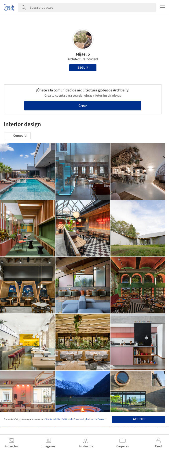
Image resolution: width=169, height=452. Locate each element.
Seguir (82, 67)
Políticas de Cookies (95, 419)
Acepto (138, 419)
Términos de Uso (53, 419)
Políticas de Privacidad (73, 419)
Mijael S (83, 54)
